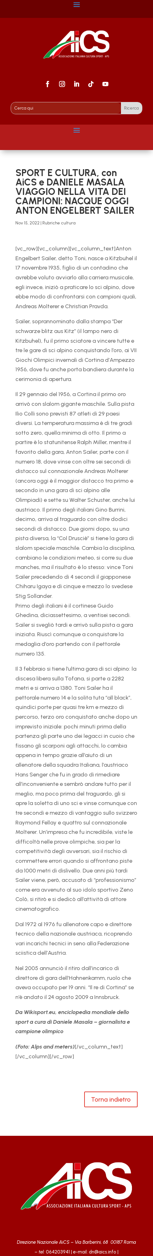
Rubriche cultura (59, 223)
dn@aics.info (102, 1252)
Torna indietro (111, 1099)
